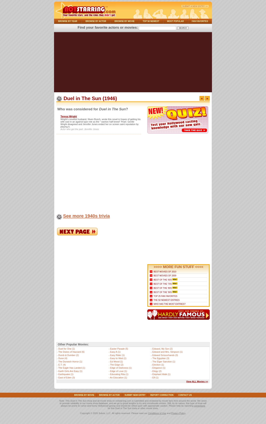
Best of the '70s (163, 284)
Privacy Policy (178, 413)
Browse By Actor (96, 21)
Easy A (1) (115, 352)
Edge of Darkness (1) (121, 368)
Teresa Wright (68, 116)
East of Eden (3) (66, 377)
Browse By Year (67, 21)
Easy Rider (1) (117, 355)
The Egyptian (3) (160, 358)
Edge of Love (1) (118, 371)
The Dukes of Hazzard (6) (71, 352)
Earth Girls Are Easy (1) (70, 371)
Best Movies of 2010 (165, 272)
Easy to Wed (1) (118, 358)
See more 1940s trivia (86, 216)
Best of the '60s (163, 280)
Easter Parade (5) (119, 348)
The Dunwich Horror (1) (70, 361)
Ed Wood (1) (116, 361)
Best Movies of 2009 (165, 276)
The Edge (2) (116, 364)
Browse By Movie (125, 21)
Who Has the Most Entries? (170, 304)
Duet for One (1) (66, 348)
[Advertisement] (133, 63)
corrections (199, 406)
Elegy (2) (156, 371)
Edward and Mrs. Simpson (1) (167, 352)
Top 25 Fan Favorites (165, 296)
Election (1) (158, 364)
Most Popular (175, 21)
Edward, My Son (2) (162, 348)
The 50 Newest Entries (167, 300)
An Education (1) (118, 377)
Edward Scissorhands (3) (165, 355)
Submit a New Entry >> (195, 6)
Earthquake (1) (66, 374)
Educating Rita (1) (119, 374)
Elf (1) (155, 377)
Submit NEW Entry (134, 395)
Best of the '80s (163, 288)
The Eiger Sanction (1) (163, 361)
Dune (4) (62, 358)
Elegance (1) (158, 368)
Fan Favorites (200, 21)
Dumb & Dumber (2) (68, 355)
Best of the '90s (163, 292)
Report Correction (162, 395)
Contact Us (185, 395)
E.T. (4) (62, 364)
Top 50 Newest (151, 21)
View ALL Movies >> (197, 381)
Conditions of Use (157, 413)
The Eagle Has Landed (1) (71, 368)
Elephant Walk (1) (161, 374)
